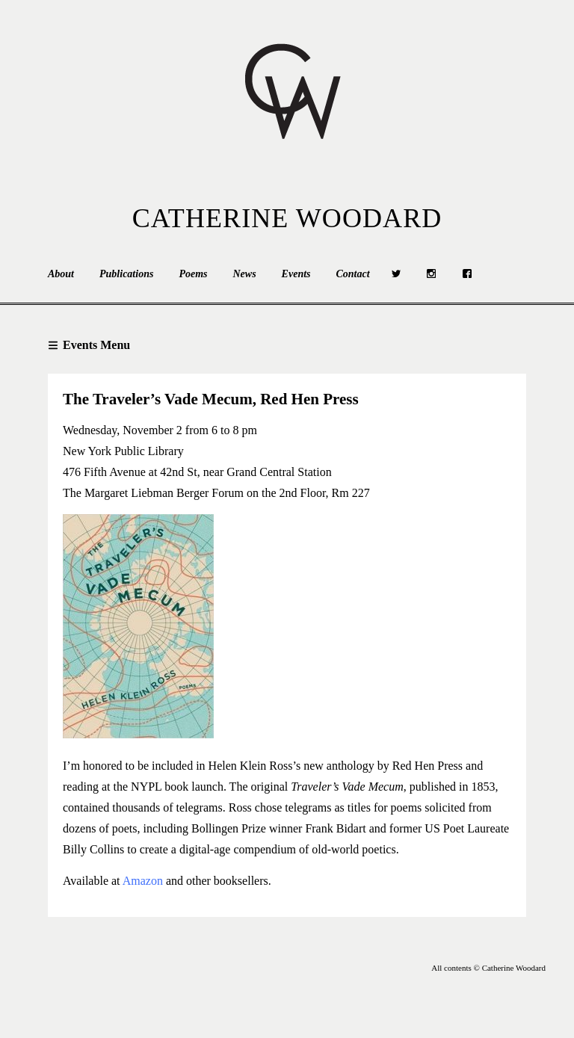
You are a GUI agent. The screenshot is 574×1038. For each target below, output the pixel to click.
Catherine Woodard (287, 218)
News (244, 273)
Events (296, 273)
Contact (353, 273)
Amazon (143, 880)
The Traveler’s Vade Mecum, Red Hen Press (211, 399)
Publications (126, 273)
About (61, 273)
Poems (193, 273)
